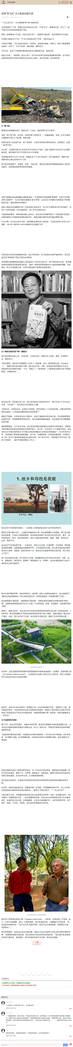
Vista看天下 (5, 17)
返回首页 (65, 2)
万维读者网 (11, 2)
